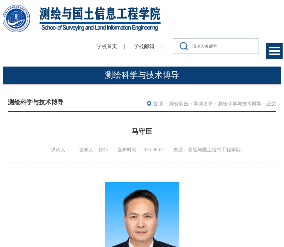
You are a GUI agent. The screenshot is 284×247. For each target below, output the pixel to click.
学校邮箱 (144, 46)
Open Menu (274, 51)
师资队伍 (178, 103)
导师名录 (203, 103)
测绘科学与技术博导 (239, 103)
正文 (271, 103)
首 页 (158, 103)
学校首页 (107, 46)
